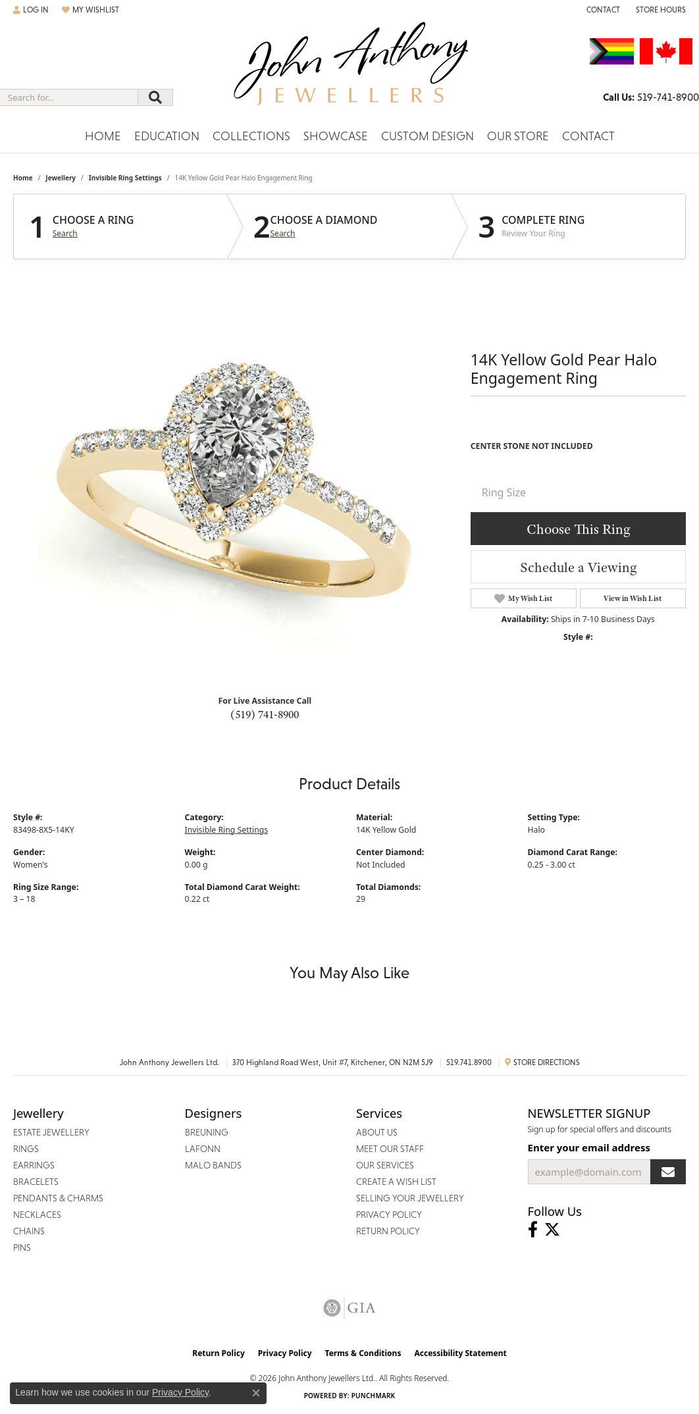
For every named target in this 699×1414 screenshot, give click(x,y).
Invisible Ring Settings (125, 177)
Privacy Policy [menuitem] (389, 1214)
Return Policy (218, 1353)
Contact (588, 136)
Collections (251, 136)
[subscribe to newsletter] (668, 1171)
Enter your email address (589, 1147)
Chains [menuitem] (29, 1231)
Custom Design (427, 136)
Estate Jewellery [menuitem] (51, 1132)
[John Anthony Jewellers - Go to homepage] (350, 72)
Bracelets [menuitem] (36, 1181)
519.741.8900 (469, 1062)
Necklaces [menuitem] (37, 1214)
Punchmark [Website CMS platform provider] (373, 1395)
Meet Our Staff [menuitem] (390, 1148)
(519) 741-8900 (264, 714)
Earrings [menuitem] (34, 1165)
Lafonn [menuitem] (202, 1148)
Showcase (335, 136)
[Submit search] (155, 97)
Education (166, 136)
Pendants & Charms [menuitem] (58, 1198)
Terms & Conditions (363, 1353)
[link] (602, 10)
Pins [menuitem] (22, 1247)
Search (65, 233)
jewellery (60, 177)
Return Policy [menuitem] (388, 1231)
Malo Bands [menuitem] (213, 1165)
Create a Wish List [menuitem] (396, 1181)
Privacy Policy (285, 1353)
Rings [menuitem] (26, 1148)
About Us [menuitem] (377, 1132)
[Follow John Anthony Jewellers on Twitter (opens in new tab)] (552, 1230)
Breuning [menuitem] (206, 1132)
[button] (31, 10)
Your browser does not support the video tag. (235, 470)
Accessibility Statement (460, 1353)
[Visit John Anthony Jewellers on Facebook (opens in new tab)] (533, 1230)
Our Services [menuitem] (385, 1165)
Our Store (518, 136)
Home (103, 136)
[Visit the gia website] (349, 1308)
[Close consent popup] (256, 1393)
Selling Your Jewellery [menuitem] (410, 1198)
